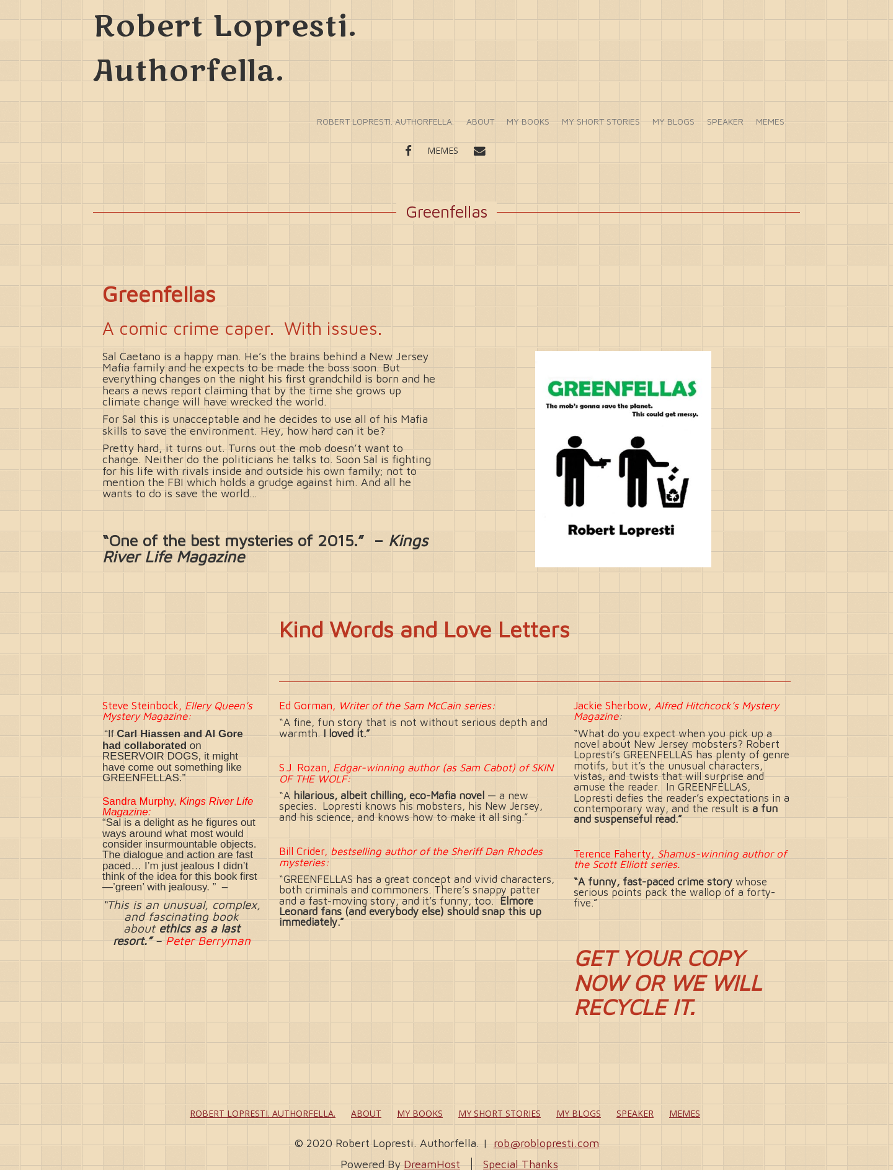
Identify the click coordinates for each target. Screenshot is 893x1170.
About (480, 121)
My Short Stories (601, 121)
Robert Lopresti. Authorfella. (385, 121)
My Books (528, 121)
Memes (770, 121)
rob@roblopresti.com (546, 1143)
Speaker (725, 121)
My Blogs (673, 121)
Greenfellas (446, 211)
